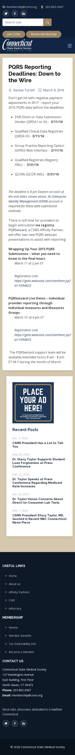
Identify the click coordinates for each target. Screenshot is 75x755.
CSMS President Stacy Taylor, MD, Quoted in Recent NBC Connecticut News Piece (39, 520)
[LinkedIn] (23, 13)
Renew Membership (44, 34)
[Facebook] (14, 13)
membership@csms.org (21, 7)
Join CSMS (13, 34)
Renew (13, 627)
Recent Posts (25, 431)
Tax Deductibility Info (22, 643)
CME (12, 600)
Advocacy (15, 608)
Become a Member (21, 652)
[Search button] (47, 22)
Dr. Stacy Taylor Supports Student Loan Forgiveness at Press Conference (38, 464)
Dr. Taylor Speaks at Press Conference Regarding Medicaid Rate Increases (37, 484)
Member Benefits (20, 635)
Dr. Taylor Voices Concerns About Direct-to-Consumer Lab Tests (37, 502)
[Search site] (22, 22)
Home (13, 575)
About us (14, 584)
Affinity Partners (19, 592)
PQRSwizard (17, 231)
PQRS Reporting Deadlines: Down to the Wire (34, 75)
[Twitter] (6, 13)
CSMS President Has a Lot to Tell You (37, 446)
